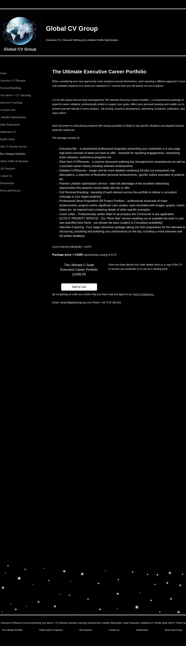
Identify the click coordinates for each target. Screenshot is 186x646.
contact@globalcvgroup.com (75, 302)
